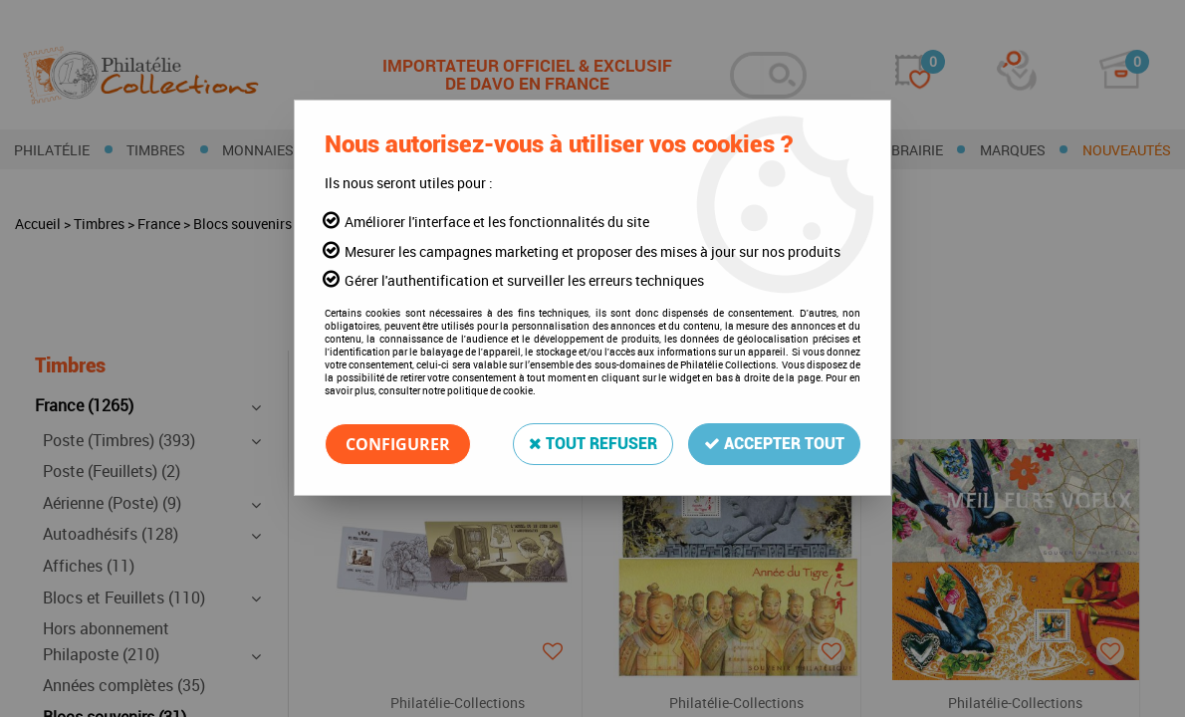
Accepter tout (774, 443)
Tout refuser (593, 443)
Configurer (398, 444)
